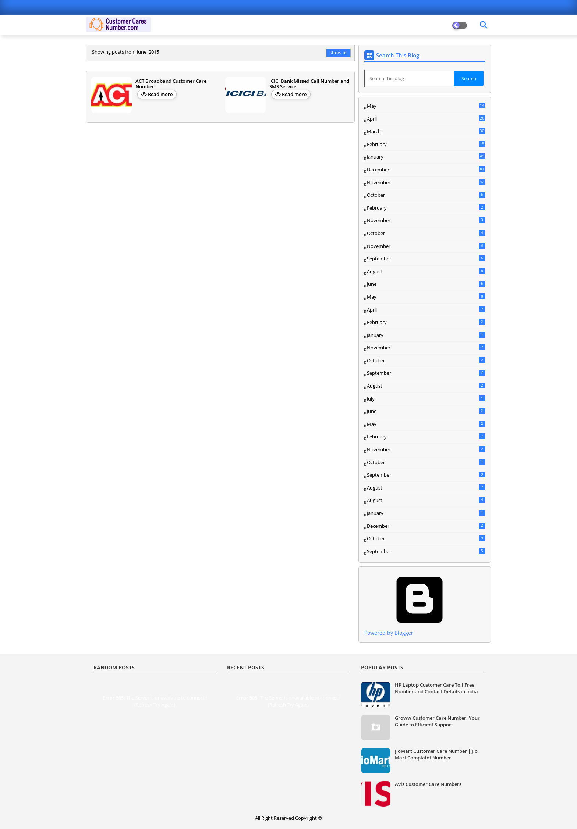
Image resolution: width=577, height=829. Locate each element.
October (426, 195)
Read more (160, 94)
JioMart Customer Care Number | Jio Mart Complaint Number (436, 754)
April (426, 118)
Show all (338, 52)
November (426, 182)
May (426, 106)
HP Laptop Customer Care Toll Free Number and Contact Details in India (436, 688)
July (426, 398)
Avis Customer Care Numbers (428, 784)
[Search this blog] (410, 78)
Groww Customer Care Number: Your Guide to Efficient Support (437, 721)
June (426, 284)
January (426, 156)
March (426, 131)
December (426, 170)
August (426, 271)
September (426, 258)
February (426, 144)
